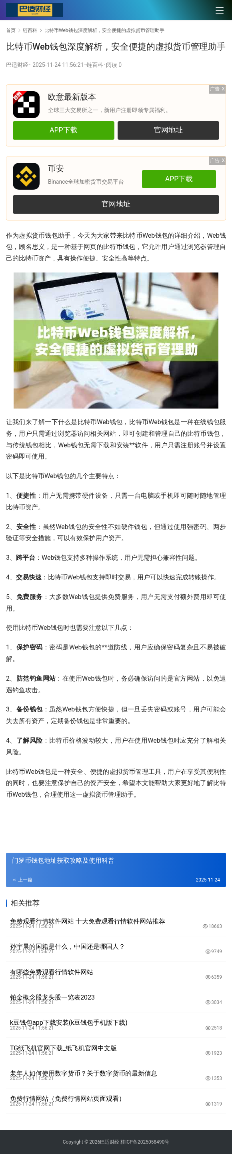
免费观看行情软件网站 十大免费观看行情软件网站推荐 (87, 921)
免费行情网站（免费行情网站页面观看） (67, 1098)
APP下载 (64, 130)
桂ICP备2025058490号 (144, 1142)
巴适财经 (17, 65)
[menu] (219, 10)
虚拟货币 (32, 235)
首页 (11, 30)
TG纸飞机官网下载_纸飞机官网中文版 (63, 1048)
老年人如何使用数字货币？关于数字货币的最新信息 (83, 1073)
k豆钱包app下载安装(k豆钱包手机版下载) (69, 1022)
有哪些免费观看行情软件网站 (51, 972)
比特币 (132, 235)
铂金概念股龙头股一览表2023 (52, 997)
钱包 (51, 235)
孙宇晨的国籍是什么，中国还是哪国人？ (67, 946)
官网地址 (168, 130)
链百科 (94, 65)
